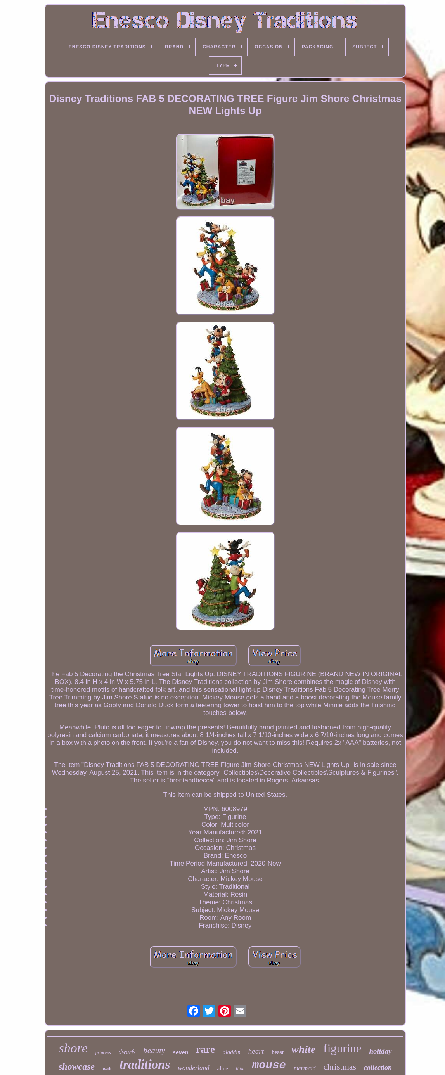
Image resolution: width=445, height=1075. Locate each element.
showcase (77, 1066)
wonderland (193, 1068)
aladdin (232, 1052)
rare (205, 1049)
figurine (342, 1048)
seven (180, 1052)
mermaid (305, 1068)
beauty (154, 1050)
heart (256, 1051)
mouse (269, 1065)
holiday (380, 1051)
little (240, 1069)
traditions (144, 1065)
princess (103, 1052)
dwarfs (127, 1052)
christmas (340, 1067)
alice (222, 1068)
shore (73, 1048)
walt (107, 1069)
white (303, 1049)
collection (378, 1068)
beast (278, 1052)
